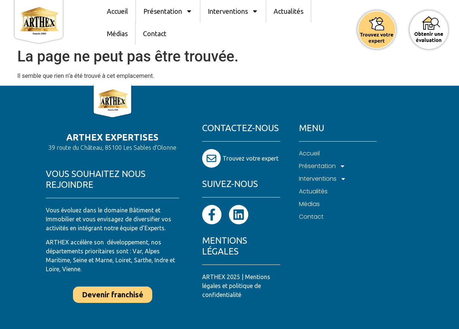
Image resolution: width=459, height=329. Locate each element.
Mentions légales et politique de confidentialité (236, 285)
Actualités (288, 11)
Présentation (167, 11)
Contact (154, 33)
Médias (117, 33)
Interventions (233, 11)
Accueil (117, 11)
